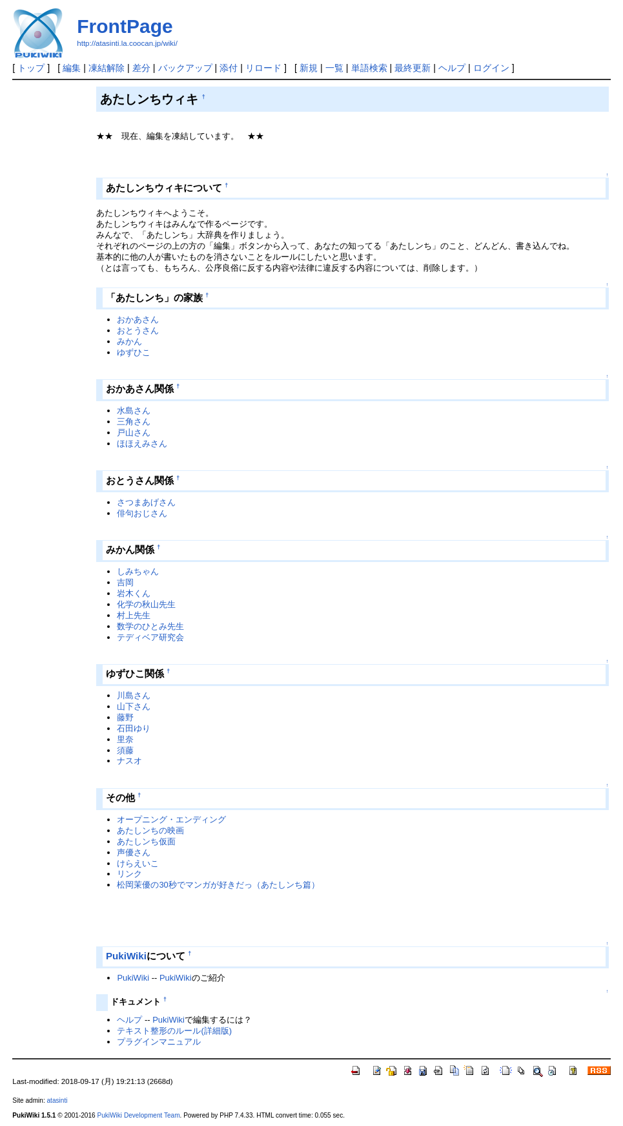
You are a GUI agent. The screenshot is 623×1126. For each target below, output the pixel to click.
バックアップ (185, 68)
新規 (309, 68)
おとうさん (138, 330)
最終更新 (412, 68)
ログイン (491, 68)
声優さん (133, 852)
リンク (129, 874)
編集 (72, 68)
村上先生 (133, 615)
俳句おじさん (142, 513)
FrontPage (124, 26)
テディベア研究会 (150, 637)
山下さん (133, 706)
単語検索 (369, 68)
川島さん (133, 695)
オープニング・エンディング (171, 819)
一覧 (334, 68)
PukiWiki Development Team (138, 1115)
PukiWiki (126, 955)
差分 (141, 68)
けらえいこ (138, 863)
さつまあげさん (146, 502)
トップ (31, 68)
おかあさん (138, 319)
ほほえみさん (142, 443)
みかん (129, 341)
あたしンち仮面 (146, 841)
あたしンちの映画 (150, 830)
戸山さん (133, 432)
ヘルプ (451, 68)
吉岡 (125, 582)
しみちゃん (138, 571)
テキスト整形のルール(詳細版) (174, 1031)
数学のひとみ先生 (150, 626)
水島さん (133, 410)
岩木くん (133, 593)
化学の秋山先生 (146, 604)
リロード (263, 68)
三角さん (133, 421)
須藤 (125, 750)
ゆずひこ (133, 352)
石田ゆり (133, 728)
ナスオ (129, 761)
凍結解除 (106, 68)
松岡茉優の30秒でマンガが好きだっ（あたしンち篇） (218, 885)
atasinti (57, 1100)
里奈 (125, 739)
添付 (229, 68)
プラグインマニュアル (159, 1042)
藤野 (125, 717)
